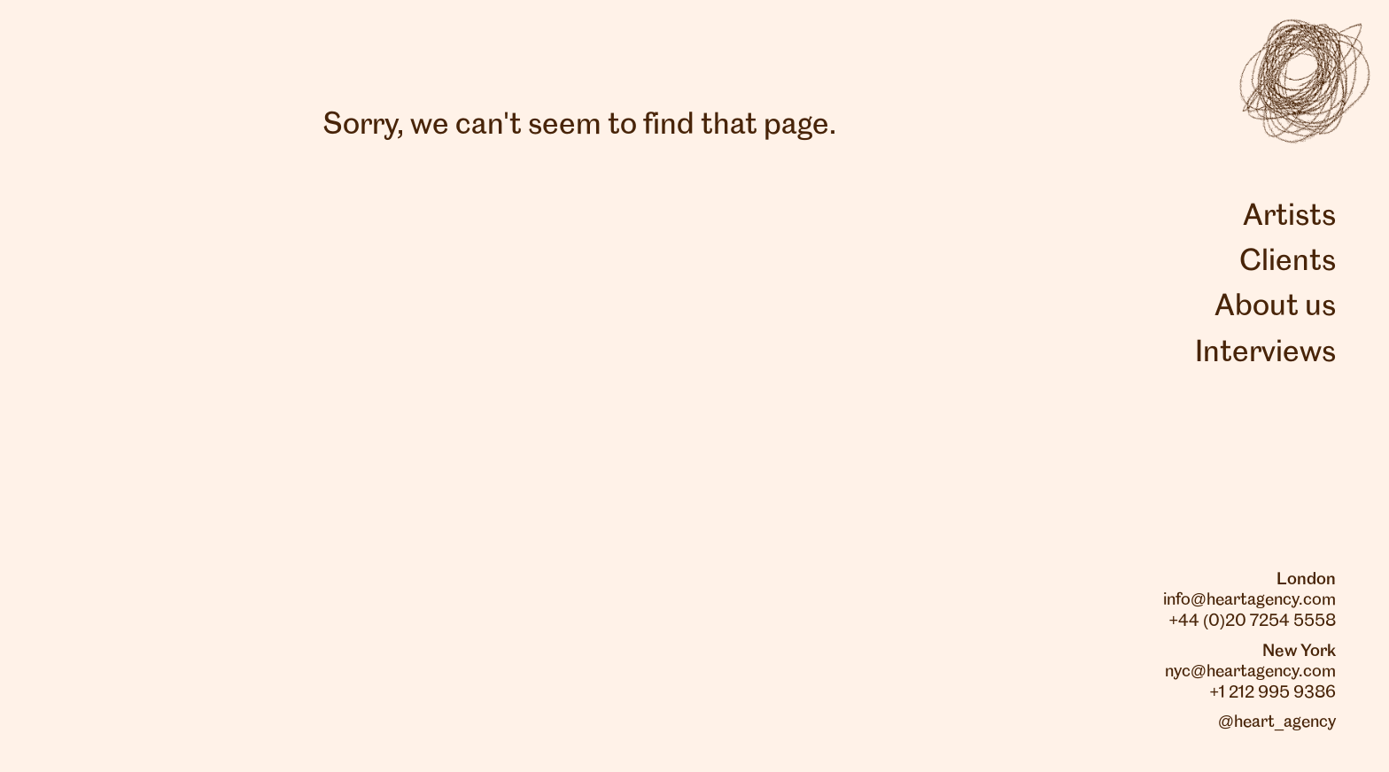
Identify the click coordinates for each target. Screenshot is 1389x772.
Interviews (1265, 353)
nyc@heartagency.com (1250, 672)
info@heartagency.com (1249, 600)
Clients (1287, 262)
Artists (1289, 217)
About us (1275, 307)
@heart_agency (1277, 722)
